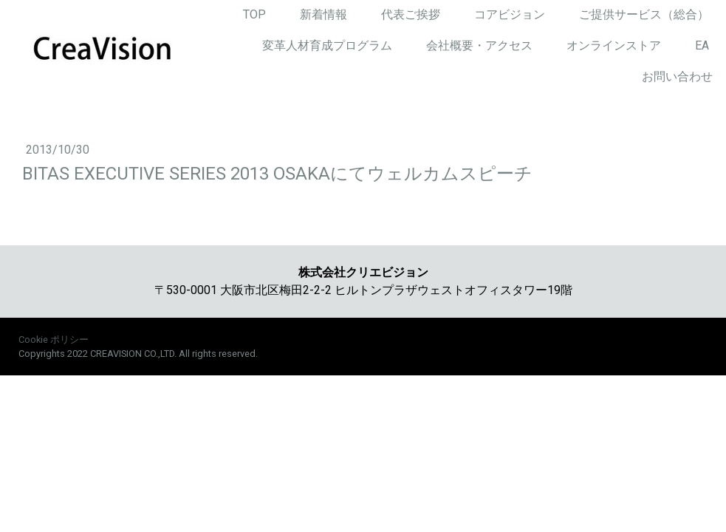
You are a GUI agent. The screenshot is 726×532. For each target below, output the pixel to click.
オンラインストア (613, 45)
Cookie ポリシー (53, 339)
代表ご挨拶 (410, 14)
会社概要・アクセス (479, 45)
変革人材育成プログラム (327, 45)
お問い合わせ (677, 76)
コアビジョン (509, 14)
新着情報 (323, 14)
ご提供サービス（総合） (644, 14)
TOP (254, 14)
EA (702, 45)
